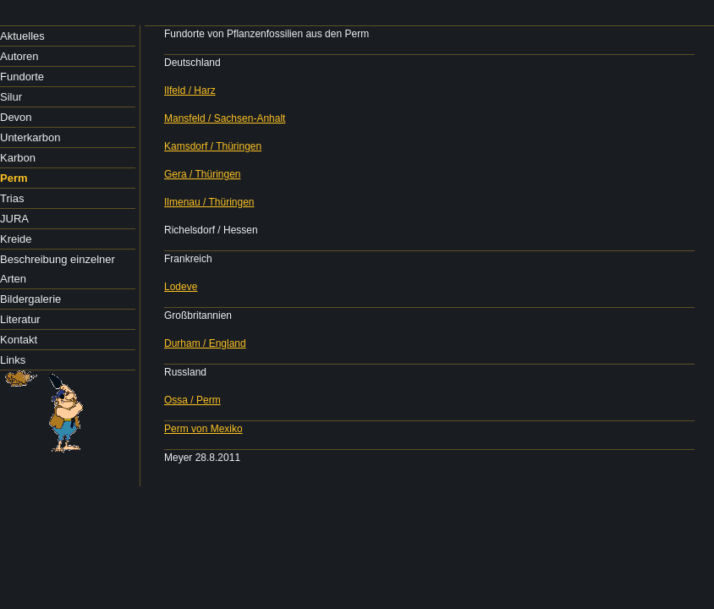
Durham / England (205, 343)
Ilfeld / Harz (190, 90)
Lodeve (180, 287)
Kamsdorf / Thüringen (212, 146)
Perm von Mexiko (203, 429)
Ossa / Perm (192, 400)
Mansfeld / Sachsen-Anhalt (224, 118)
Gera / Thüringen (202, 174)
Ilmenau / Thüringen (209, 202)
